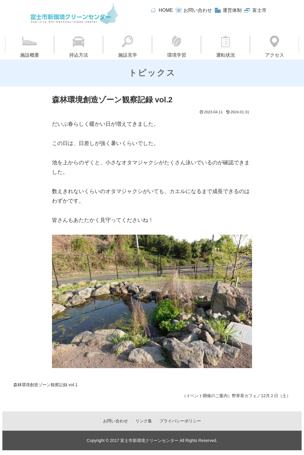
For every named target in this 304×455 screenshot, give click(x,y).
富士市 (259, 10)
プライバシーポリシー (180, 421)
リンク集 (143, 421)
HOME (166, 10)
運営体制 (232, 10)
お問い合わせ (197, 10)
